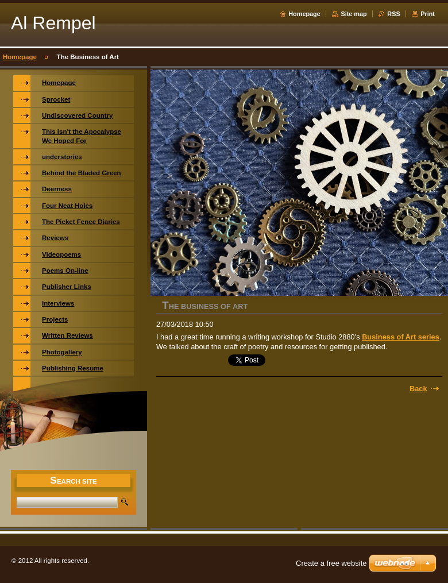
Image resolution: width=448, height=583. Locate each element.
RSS (393, 13)
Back (418, 388)
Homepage (304, 13)
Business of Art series (400, 337)
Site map (353, 13)
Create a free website (331, 563)
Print (427, 13)
